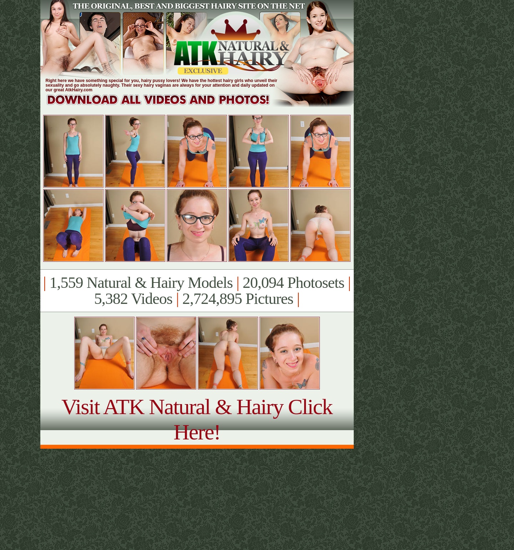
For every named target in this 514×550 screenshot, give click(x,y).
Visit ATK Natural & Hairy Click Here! (196, 419)
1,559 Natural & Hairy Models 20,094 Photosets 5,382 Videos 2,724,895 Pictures (197, 291)
